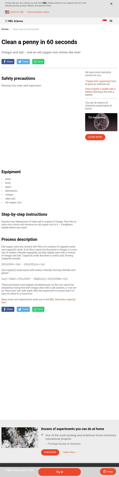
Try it (59, 472)
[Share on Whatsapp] (38, 61)
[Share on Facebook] (7, 61)
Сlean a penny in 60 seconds (26, 29)
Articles (5, 29)
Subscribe (50, 452)
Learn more (95, 137)
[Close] (111, 4)
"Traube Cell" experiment (98, 81)
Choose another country (38, 12)
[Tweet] (23, 61)
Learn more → (70, 452)
